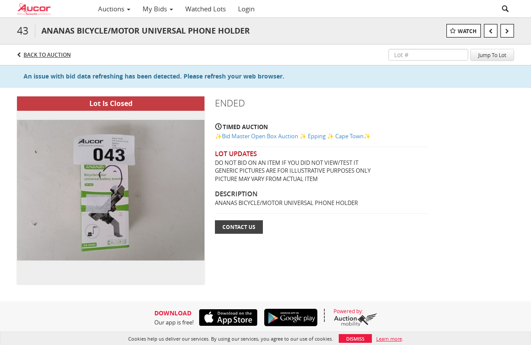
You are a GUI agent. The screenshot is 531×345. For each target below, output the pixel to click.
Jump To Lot (492, 54)
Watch (467, 31)
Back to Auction (47, 54)
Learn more (389, 338)
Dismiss (355, 338)
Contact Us (238, 227)
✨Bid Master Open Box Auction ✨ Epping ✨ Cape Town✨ (293, 136)
